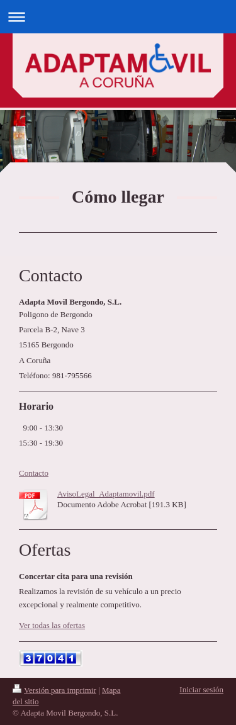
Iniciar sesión (201, 689)
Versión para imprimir (54, 690)
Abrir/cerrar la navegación (118, 16)
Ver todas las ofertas (52, 625)
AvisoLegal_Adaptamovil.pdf (106, 493)
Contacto (33, 473)
